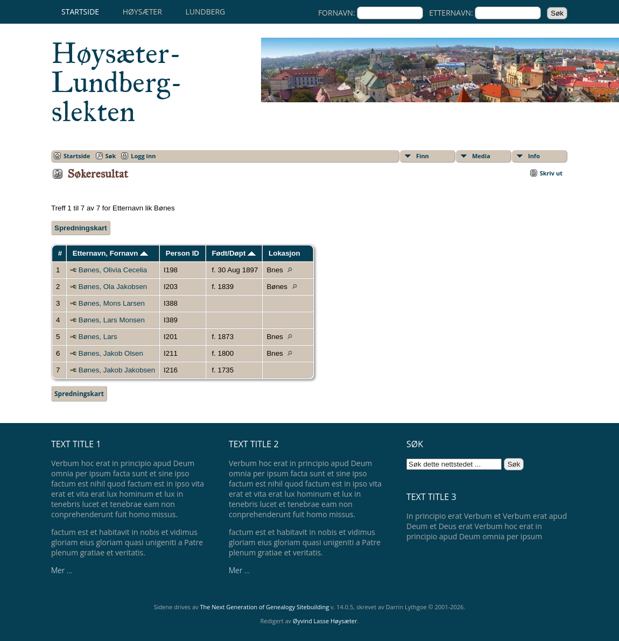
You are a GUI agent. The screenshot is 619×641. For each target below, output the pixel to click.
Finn (422, 156)
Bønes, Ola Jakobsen (113, 287)
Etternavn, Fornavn (110, 253)
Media (481, 156)
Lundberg (205, 11)
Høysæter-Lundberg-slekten (116, 82)
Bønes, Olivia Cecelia (113, 270)
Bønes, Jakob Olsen (111, 353)
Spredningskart (80, 228)
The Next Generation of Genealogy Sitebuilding (264, 607)
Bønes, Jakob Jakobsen (117, 370)
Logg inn (143, 156)
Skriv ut (551, 173)
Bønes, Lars (98, 337)
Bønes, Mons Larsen (112, 303)
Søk (110, 156)
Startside (80, 11)
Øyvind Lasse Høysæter (325, 621)
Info (534, 156)
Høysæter (142, 11)
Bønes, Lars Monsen (112, 320)
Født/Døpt (234, 253)
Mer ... (61, 570)
